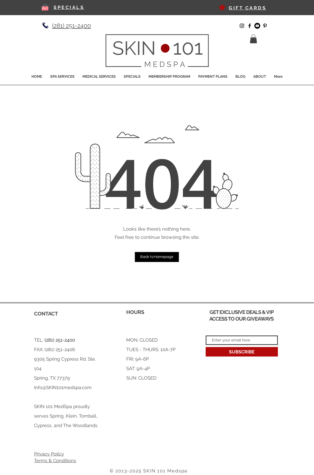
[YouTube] (257, 26)
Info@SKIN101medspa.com (63, 387)
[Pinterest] (265, 26)
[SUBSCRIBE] (242, 352)
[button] (253, 38)
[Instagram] (242, 26)
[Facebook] (250, 26)
